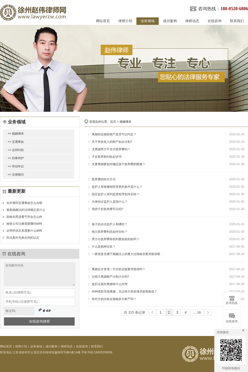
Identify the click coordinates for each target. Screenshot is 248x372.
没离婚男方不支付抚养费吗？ (111, 149)
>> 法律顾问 (16, 174)
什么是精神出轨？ (104, 246)
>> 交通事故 (16, 142)
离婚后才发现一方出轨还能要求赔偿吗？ (118, 269)
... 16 (197, 312)
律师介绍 (125, 21)
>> (208, 312)
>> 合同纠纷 (16, 150)
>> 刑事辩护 (16, 158)
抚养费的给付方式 (104, 179)
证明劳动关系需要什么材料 (24, 230)
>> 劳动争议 (16, 166)
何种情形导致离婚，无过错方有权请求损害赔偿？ (124, 291)
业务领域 (148, 21)
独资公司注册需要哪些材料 (24, 223)
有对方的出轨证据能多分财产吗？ (114, 299)
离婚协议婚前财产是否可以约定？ (114, 134)
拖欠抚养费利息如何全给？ (109, 231)
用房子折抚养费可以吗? (107, 209)
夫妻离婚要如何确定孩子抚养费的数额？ (118, 164)
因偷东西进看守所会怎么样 (24, 217)
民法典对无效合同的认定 (22, 237)
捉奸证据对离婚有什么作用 (109, 284)
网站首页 (103, 21)
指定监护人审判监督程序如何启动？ (115, 194)
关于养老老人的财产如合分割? (112, 142)
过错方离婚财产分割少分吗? (110, 276)
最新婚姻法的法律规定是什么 (25, 210)
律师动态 (192, 21)
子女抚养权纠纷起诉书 (107, 156)
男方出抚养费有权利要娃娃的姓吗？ (115, 239)
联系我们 (237, 21)
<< (152, 312)
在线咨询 (214, 21)
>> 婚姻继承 (16, 133)
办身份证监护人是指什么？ (109, 201)
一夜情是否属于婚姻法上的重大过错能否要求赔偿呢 (126, 254)
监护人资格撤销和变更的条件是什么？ (117, 186)
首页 (113, 121)
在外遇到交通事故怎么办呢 (24, 203)
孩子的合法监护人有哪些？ (109, 224)
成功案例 (170, 21)
